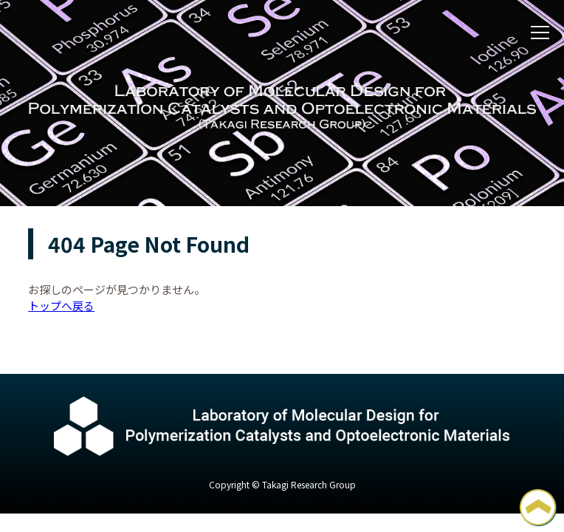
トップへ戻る (61, 305)
